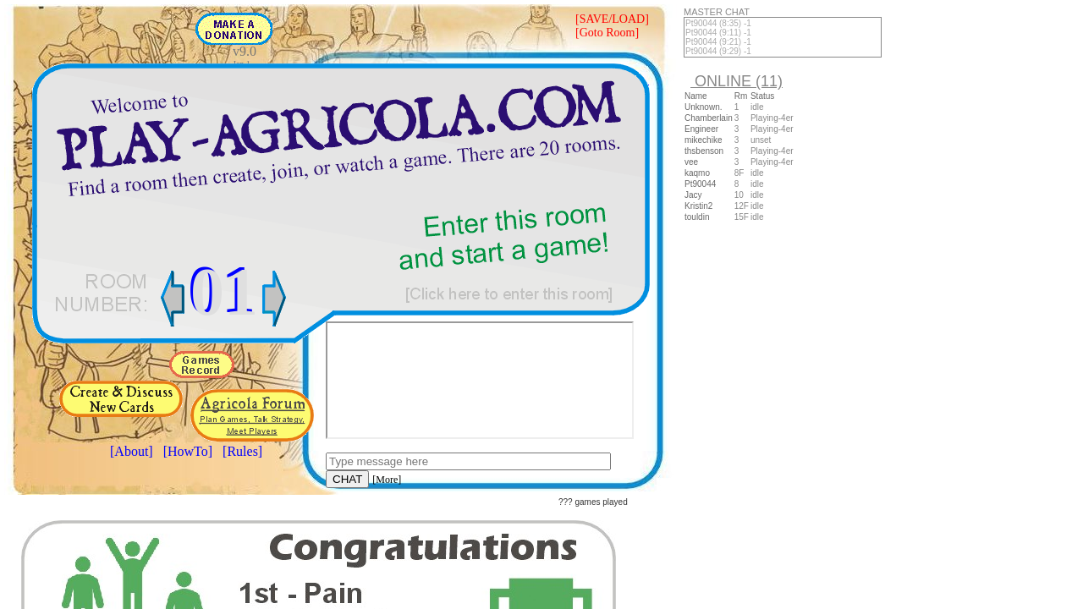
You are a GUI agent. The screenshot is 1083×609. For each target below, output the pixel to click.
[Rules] (242, 451)
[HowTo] (187, 451)
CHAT (347, 479)
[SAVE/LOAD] (612, 19)
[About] (131, 451)
